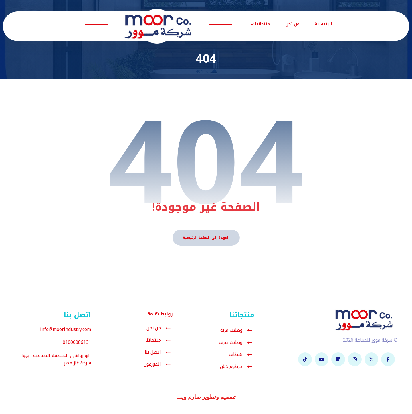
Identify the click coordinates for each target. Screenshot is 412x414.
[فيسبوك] (388, 359)
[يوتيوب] (321, 359)
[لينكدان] (338, 359)
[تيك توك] (305, 359)
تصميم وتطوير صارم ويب (206, 396)
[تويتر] (371, 359)
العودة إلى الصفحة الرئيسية (206, 237)
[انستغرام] (355, 359)
